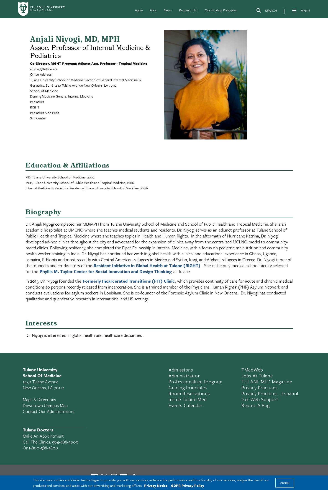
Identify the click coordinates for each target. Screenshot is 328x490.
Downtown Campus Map (45, 405)
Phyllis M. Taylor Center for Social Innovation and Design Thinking (106, 271)
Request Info (188, 10)
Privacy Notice (155, 485)
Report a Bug (255, 405)
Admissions (181, 369)
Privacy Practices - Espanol (269, 393)
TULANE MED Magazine (266, 381)
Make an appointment (43, 436)
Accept (285, 483)
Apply (139, 10)
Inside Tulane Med (188, 399)
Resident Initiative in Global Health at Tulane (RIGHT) (147, 265)
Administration (184, 375)
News (168, 10)
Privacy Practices (259, 387)
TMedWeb (252, 369)
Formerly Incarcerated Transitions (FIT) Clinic (129, 281)
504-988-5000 (65, 442)
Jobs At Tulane (257, 375)
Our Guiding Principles (221, 10)
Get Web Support (259, 399)
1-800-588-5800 (43, 448)
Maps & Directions (39, 399)
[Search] (266, 11)
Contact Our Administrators (48, 411)
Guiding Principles (188, 387)
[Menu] (294, 10)
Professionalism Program (195, 381)
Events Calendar (186, 405)
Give (153, 10)
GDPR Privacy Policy (187, 485)
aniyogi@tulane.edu (44, 68)
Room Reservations (189, 393)
